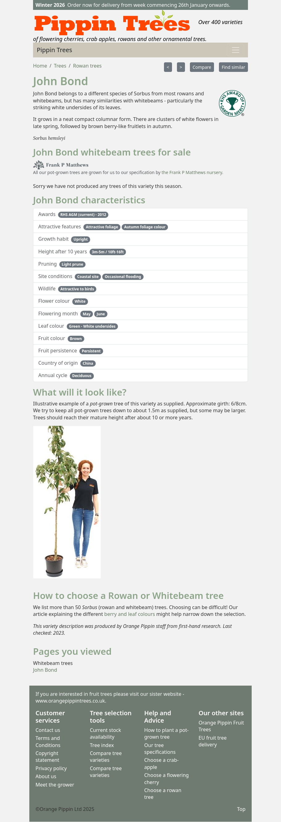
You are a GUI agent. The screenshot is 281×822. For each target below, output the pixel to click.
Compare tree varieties (106, 756)
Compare (202, 67)
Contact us (48, 730)
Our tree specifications (160, 748)
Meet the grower (55, 784)
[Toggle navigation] (235, 50)
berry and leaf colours (129, 614)
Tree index (102, 745)
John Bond (45, 669)
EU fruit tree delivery (213, 741)
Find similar (233, 67)
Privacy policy (51, 768)
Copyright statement (47, 756)
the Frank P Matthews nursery (191, 172)
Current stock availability (105, 733)
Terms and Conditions (48, 742)
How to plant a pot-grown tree (166, 733)
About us (46, 776)
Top (241, 809)
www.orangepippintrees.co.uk (70, 701)
